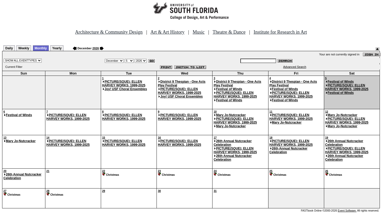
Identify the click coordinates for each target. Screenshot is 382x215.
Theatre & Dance (228, 32)
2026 (95, 48)
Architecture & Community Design (108, 32)
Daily (9, 48)
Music (199, 32)
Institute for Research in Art (280, 32)
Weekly (23, 48)
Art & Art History (167, 32)
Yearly (57, 48)
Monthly (41, 48)
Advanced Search (294, 66)
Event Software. (347, 210)
